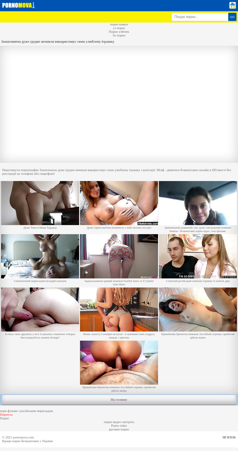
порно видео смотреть (119, 422)
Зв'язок (229, 437)
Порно (4, 418)
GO (232, 17)
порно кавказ (119, 24)
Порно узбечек (119, 31)
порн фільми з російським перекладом (26, 411)
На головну (119, 399)
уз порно (119, 28)
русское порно (119, 429)
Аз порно (119, 35)
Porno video (119, 425)
